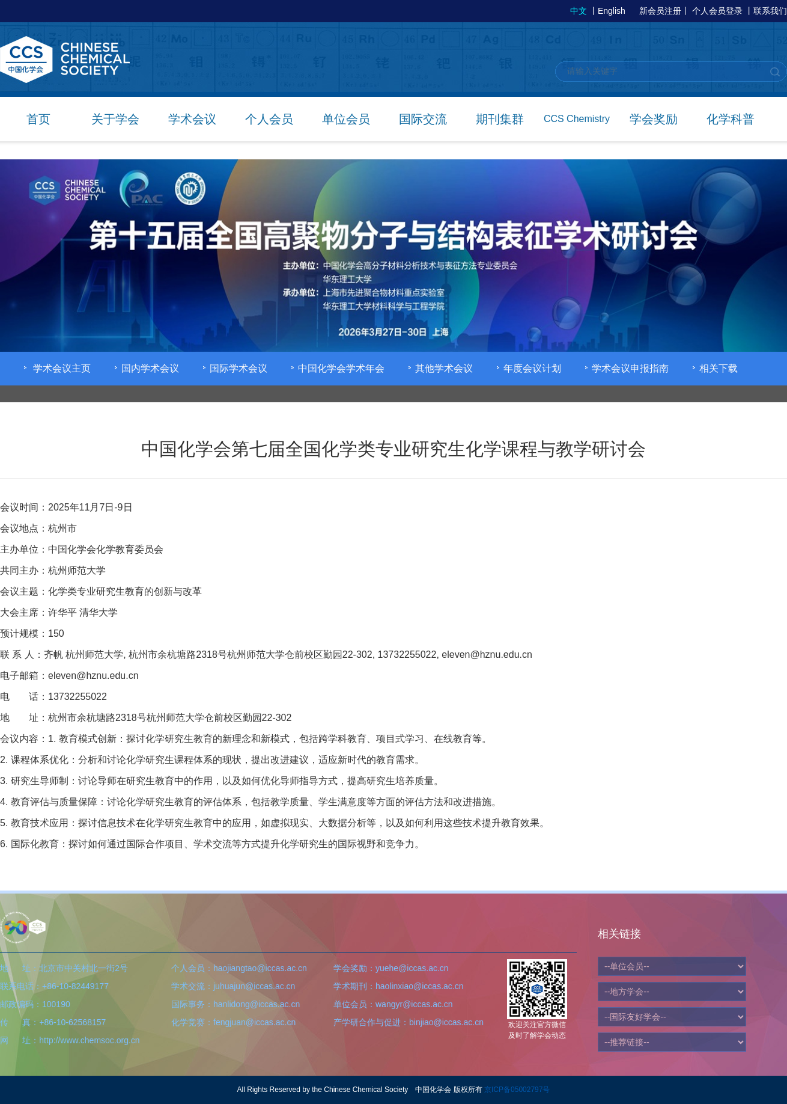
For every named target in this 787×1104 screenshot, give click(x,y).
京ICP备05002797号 (517, 1089)
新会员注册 (660, 11)
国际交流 (423, 119)
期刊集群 (500, 119)
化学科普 (730, 119)
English (611, 11)
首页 (38, 119)
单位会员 (346, 119)
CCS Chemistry (577, 119)
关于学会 (115, 119)
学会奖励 (654, 119)
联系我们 (770, 11)
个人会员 (269, 119)
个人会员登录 (717, 11)
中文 (578, 11)
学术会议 (192, 119)
